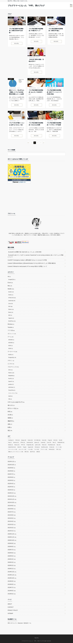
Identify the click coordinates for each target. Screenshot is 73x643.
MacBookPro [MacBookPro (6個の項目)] (61, 442)
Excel (10, 282)
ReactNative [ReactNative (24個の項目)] (51, 444)
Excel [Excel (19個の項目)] (44, 440)
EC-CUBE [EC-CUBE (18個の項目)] (37, 440)
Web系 (10, 17)
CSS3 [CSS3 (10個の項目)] (17, 440)
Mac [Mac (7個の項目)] (54, 442)
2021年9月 (12, 505)
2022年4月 (11, 483)
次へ (44, 142)
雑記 (30, 48)
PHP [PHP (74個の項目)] (23, 444)
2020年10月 (12, 540)
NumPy (11, 378)
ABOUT (10, 604)
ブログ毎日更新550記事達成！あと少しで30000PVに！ (36, 92)
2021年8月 (12, 508)
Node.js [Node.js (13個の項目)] (16, 444)
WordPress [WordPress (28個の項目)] (44, 447)
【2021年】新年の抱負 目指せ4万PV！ (36, 60)
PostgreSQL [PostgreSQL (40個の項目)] (30, 444)
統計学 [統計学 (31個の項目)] (32, 451)
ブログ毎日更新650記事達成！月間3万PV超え (55, 29)
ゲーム (10, 336)
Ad (9, 276)
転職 (10, 427)
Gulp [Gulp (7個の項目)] (10, 442)
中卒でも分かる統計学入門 (16, 402)
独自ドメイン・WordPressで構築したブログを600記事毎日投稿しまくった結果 (16, 92)
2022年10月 (12, 464)
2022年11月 (12, 461)
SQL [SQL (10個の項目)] (58, 444)
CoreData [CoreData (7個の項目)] (11, 440)
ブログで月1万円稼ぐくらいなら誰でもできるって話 (16, 124)
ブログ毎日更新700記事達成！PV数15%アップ (36, 29)
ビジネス (11, 363)
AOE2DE (11, 339)
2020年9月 (12, 543)
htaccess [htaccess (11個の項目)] (16, 442)
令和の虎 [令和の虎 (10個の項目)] (51, 449)
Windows (11, 324)
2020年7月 (12, 549)
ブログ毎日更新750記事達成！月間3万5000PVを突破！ (16, 30)
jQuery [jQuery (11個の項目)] (36, 442)
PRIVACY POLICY (13, 610)
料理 (10, 411)
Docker (11, 291)
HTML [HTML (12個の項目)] (23, 442)
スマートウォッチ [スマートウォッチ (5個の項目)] (12, 449)
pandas (11, 384)
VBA (10, 399)
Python (11, 309)
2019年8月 (12, 584)
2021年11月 (12, 499)
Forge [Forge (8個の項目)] (50, 440)
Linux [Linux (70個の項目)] (49, 442)
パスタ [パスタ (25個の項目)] (30, 449)
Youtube (11, 327)
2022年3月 (11, 486)
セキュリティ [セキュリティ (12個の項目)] (22, 449)
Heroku (10, 294)
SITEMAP (10, 613)
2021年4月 (12, 521)
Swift (10, 396)
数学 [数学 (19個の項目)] (26, 451)
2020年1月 (12, 568)
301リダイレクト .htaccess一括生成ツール (19, 623)
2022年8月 (11, 471)
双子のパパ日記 (13, 408)
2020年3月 (12, 562)
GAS (10, 369)
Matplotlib (11, 375)
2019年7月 (12, 587)
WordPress (12, 321)
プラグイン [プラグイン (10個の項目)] (44, 449)
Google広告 (11, 279)
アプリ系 (11, 330)
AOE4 (10, 345)
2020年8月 (12, 546)
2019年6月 (12, 590)
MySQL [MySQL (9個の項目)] (10, 444)
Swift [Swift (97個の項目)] (19, 447)
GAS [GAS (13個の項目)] (55, 440)
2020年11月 (12, 537)
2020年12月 (12, 534)
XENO (10, 348)
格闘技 (10, 418)
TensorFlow (11, 390)
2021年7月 (12, 512)
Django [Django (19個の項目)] (23, 440)
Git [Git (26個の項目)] (60, 440)
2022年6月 (11, 477)
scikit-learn (11, 387)
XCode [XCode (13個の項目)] (51, 447)
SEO (10, 315)
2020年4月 (12, 559)
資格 (10, 424)
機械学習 (11, 421)
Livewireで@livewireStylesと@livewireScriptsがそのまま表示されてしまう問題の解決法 (32, 263)
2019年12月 (12, 571)
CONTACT (11, 607)
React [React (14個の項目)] (44, 444)
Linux (10, 303)
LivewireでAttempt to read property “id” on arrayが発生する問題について (27, 266)
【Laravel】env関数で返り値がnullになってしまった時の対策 (24, 252)
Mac (10, 285)
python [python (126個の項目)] (37, 444)
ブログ (18, 26)
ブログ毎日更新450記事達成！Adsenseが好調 (36, 124)
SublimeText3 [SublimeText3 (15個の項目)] (12, 447)
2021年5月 (12, 518)
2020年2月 (12, 565)
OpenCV (11, 381)
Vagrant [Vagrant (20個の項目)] (30, 447)
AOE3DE (11, 342)
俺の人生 (11, 405)
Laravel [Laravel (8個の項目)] (43, 442)
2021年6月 (12, 515)
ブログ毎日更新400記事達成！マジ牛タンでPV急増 (54, 124)
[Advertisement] (36, 199)
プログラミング (13, 367)
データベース (12, 351)
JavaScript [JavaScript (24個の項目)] (30, 442)
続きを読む (16, 43)
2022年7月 (11, 474)
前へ (28, 142)
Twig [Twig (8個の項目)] (24, 447)
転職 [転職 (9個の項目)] (38, 451)
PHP (10, 306)
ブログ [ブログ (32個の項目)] (36, 449)
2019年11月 (12, 575)
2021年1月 (12, 530)
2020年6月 (12, 553)
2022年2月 (11, 490)
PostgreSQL (12, 357)
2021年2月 (12, 527)
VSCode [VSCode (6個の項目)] (37, 447)
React (10, 312)
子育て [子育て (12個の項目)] (58, 449)
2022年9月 (11, 467)
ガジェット (12, 333)
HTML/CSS (12, 297)
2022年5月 (11, 480)
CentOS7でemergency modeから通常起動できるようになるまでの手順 (27, 260)
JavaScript (11, 300)
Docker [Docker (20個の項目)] (30, 440)
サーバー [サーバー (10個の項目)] (58, 447)
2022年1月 (12, 493)
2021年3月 (12, 524)
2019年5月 (12, 593)
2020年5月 (12, 556)
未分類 (10, 414)
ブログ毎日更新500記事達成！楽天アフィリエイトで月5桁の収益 (54, 92)
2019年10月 (12, 578)
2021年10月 (12, 502)
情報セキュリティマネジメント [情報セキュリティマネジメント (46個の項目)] (15, 451)
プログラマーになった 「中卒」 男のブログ (26, 6)
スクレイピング (12, 393)
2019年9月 (12, 581)
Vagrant (11, 318)
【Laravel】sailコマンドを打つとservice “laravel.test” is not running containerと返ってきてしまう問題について (35, 256)
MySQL (10, 354)
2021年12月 (12, 496)
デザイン (11, 360)
